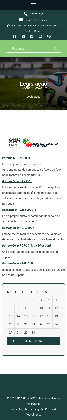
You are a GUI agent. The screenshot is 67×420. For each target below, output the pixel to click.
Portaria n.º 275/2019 (16, 158)
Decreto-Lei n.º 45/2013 (17, 181)
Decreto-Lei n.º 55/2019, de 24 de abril (26, 245)
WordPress (33, 414)
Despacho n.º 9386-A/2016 (19, 210)
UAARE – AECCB (32, 87)
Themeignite (36, 409)
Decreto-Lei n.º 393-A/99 (18, 263)
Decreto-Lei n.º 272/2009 (18, 227)
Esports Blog (15, 409)
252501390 (36, 14)
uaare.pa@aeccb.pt (37, 20)
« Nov (13, 341)
